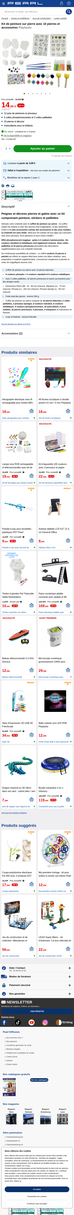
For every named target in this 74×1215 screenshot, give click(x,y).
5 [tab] (41, 93)
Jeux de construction (41, 18)
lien (28, 1166)
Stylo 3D (6, 742)
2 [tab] (28, 93)
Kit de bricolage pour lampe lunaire (17, 483)
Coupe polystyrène (10, 891)
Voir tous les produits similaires (14, 813)
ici (20, 1181)
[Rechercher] (69, 12)
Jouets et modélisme (20, 18)
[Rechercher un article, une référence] (37, 11)
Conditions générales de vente (18, 1045)
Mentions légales (13, 1049)
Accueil (4, 18)
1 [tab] (24, 93)
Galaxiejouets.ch (13, 1141)
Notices (9, 1060)
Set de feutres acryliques (50, 418)
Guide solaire (11, 1064)
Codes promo (11, 1057)
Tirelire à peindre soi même (14, 612)
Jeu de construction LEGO (50, 956)
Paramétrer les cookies (37, 1196)
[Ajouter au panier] (42, 148)
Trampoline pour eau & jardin (51, 806)
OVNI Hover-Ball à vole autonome (54, 742)
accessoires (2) (11, 333)
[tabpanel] (37, 60)
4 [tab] (37, 93)
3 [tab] (32, 93)
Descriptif (7, 206)
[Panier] (69, 4)
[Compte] (61, 4)
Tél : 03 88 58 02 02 (17, 971)
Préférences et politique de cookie (20, 1053)
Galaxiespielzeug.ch (14, 1144)
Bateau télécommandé (12, 677)
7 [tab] (49, 93)
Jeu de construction (10, 956)
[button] (17, 135)
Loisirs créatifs (60, 18)
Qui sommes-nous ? (14, 1038)
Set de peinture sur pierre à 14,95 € (16, 324)
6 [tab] (45, 93)
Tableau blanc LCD (47, 547)
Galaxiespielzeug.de (14, 1137)
